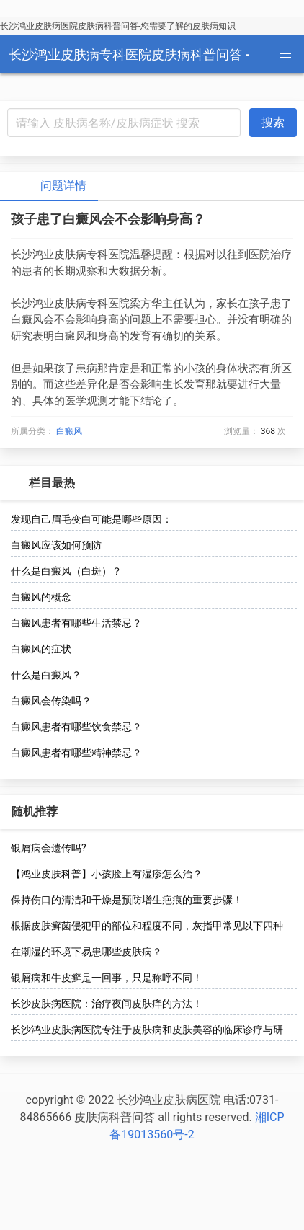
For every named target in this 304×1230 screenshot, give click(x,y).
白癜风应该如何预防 (56, 545)
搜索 (273, 122)
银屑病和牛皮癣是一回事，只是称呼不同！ (106, 977)
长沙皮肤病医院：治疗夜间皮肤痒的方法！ (106, 1003)
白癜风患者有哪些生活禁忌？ (76, 623)
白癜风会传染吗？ (51, 701)
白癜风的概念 (41, 597)
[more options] (284, 483)
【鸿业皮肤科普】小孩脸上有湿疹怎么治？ (106, 874)
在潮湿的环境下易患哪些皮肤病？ (86, 951)
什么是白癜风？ (46, 675)
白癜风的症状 (41, 649)
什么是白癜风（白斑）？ (66, 571)
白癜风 (69, 431)
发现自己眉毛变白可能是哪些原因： (91, 519)
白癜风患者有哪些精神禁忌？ (76, 752)
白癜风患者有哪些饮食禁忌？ (76, 727)
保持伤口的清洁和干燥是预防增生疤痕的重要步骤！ (127, 900)
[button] (285, 54)
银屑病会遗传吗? (48, 848)
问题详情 (51, 186)
